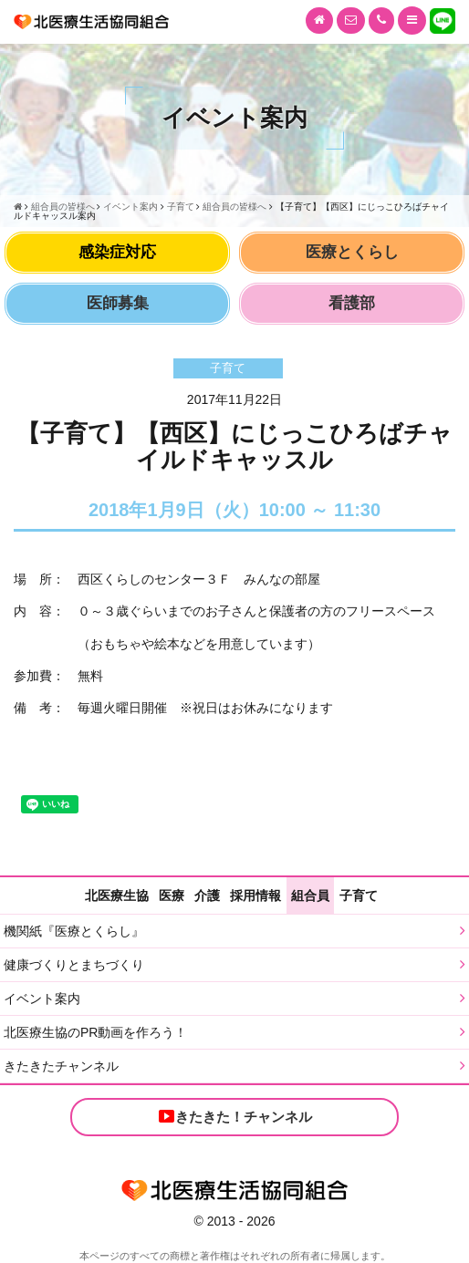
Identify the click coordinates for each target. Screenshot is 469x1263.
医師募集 (118, 303)
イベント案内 (42, 998)
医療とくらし (352, 252)
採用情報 (255, 895)
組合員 (310, 895)
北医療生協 (117, 895)
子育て (358, 895)
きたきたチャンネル (61, 1066)
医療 (171, 895)
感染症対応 (117, 252)
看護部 (351, 303)
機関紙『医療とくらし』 (74, 931)
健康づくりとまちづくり (74, 965)
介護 (207, 895)
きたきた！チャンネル (234, 1116)
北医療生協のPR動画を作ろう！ (95, 1032)
